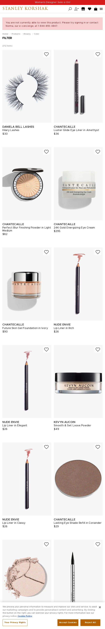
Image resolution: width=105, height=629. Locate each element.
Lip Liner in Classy (13, 523)
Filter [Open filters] (7, 38)
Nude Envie (62, 324)
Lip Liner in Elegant (14, 425)
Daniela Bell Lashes (18, 126)
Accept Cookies (68, 624)
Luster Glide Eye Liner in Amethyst (76, 130)
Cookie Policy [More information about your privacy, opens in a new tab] (25, 617)
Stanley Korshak (25, 9)
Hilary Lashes (10, 130)
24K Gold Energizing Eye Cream (74, 227)
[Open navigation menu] (101, 8)
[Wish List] (90, 9)
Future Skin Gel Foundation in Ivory (25, 328)
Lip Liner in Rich (64, 328)
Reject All (90, 624)
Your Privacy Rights (15, 624)
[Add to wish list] (46, 54)
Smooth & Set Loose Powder (72, 425)
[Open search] (70, 9)
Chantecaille (64, 126)
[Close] (99, 608)
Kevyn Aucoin (64, 422)
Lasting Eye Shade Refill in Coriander (78, 523)
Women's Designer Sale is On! (52, 2)
